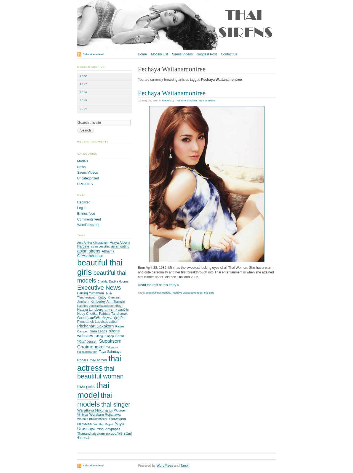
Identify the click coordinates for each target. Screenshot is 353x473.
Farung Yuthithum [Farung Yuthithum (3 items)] (90, 293)
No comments (207, 100)
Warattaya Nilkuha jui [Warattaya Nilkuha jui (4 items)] (95, 410)
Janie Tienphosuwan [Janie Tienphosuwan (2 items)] (94, 295)
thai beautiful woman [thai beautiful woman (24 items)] (100, 372)
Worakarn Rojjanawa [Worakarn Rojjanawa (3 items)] (105, 414)
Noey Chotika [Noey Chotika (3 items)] (87, 314)
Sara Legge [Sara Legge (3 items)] (98, 331)
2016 (83, 92)
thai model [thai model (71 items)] (93, 390)
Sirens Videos (182, 54)
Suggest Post (207, 54)
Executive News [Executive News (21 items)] (99, 287)
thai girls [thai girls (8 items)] (86, 386)
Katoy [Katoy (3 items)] (102, 297)
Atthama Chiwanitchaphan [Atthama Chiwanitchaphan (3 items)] (95, 253)
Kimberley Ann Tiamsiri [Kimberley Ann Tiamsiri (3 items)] (108, 301)
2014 (83, 108)
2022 (83, 75)
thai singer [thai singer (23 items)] (115, 404)
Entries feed (86, 214)
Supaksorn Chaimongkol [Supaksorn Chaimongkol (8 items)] (99, 343)
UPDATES (85, 184)
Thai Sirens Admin (186, 100)
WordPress (165, 465)
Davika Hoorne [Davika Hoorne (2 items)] (118, 281)
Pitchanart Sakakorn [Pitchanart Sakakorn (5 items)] (95, 326)
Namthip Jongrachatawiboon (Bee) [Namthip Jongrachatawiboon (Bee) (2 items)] (99, 305)
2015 (83, 100)
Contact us (229, 54)
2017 (83, 83)
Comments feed (89, 219)
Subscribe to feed (93, 54)
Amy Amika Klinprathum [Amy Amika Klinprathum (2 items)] (92, 242)
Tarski (184, 465)
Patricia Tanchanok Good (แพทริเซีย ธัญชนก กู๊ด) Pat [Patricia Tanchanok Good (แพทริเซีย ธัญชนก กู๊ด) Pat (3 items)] (102, 316)
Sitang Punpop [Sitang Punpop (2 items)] (104, 336)
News (81, 167)
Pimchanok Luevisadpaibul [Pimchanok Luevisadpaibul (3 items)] (97, 322)
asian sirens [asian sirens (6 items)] (88, 251)
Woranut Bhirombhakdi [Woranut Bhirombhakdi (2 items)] (92, 419)
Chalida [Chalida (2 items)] (103, 281)
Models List (159, 54)
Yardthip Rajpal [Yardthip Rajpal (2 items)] (103, 424)
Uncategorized (88, 178)
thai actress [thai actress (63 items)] (99, 363)
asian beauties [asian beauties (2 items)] (100, 246)
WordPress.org (88, 225)
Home (142, 54)
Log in (81, 208)
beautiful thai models (158, 292)
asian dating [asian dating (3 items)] (120, 246)
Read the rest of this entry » (158, 285)
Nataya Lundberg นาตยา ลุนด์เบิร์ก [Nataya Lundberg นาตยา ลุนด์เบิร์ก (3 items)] (103, 309)
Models (166, 100)
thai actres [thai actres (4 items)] (98, 360)
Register (83, 202)
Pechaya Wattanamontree (171, 93)
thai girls (209, 292)
